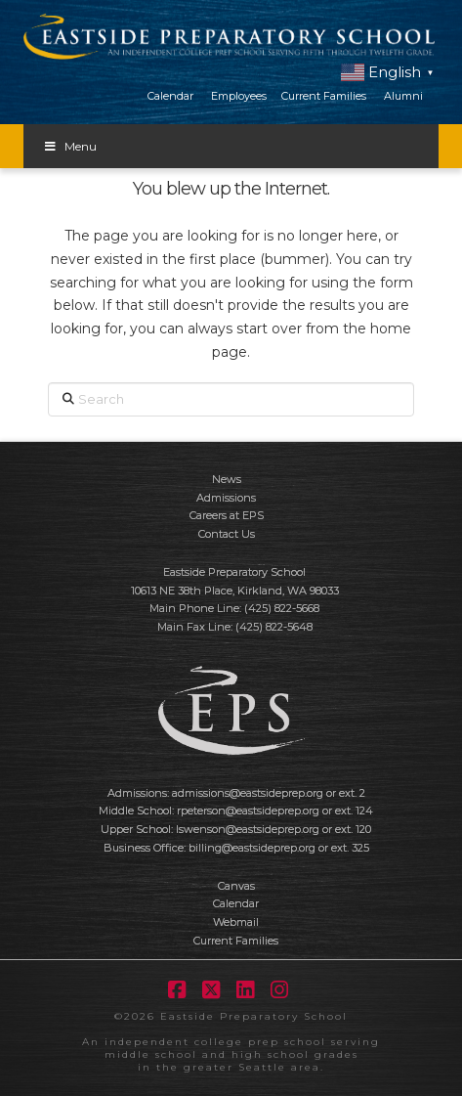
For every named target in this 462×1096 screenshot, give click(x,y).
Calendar (170, 96)
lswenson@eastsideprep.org (247, 829)
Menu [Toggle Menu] (70, 146)
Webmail (236, 922)
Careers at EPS (226, 515)
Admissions (226, 497)
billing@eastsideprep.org (252, 848)
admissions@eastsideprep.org (247, 793)
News (226, 479)
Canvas (236, 886)
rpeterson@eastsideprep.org (248, 810)
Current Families (323, 96)
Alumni (403, 96)
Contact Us (226, 534)
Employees (239, 96)
